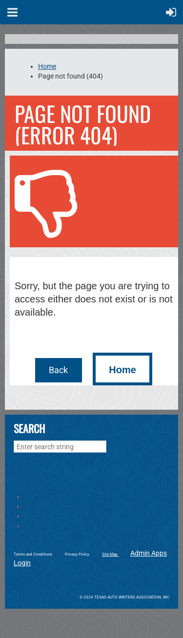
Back (58, 370)
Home (47, 66)
